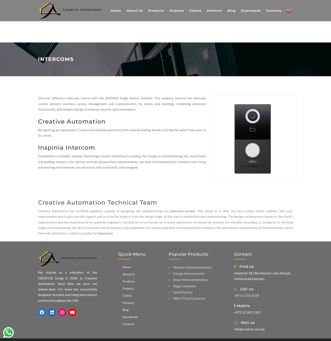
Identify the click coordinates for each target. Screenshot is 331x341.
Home (127, 267)
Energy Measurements (187, 273)
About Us (129, 274)
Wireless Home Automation (190, 267)
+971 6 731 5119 (246, 295)
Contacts (128, 324)
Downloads (130, 317)
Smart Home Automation (188, 280)
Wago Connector (182, 286)
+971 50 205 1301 (247, 312)
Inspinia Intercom (66, 147)
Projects (128, 288)
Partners (128, 302)
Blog (126, 309)
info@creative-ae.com (249, 329)
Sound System (180, 292)
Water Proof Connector (187, 298)
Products (129, 281)
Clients (127, 295)
